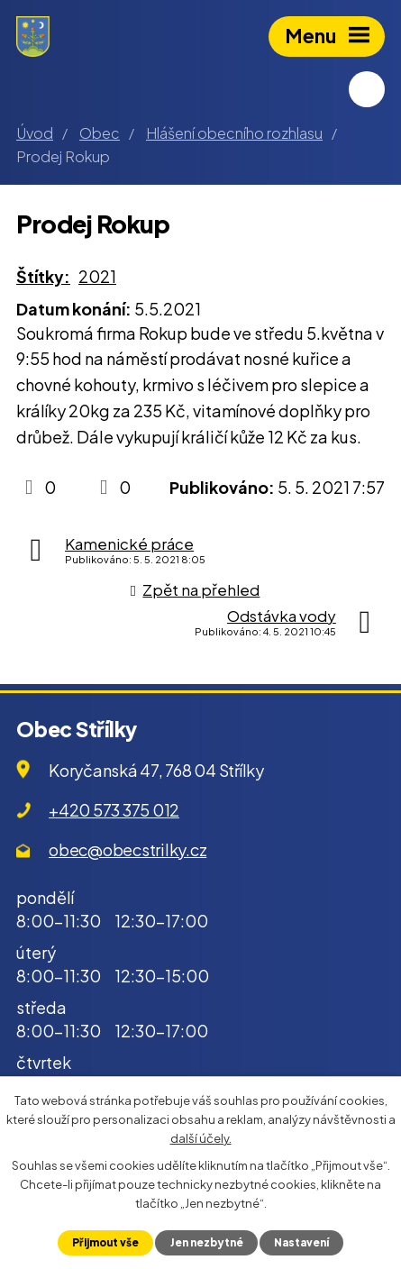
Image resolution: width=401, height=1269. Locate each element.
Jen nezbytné (206, 1242)
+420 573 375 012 (114, 809)
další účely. (201, 1137)
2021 (97, 276)
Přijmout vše (105, 1242)
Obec (99, 132)
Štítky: (43, 276)
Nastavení (301, 1242)
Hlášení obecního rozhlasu (234, 132)
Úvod (34, 132)
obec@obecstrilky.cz (127, 849)
